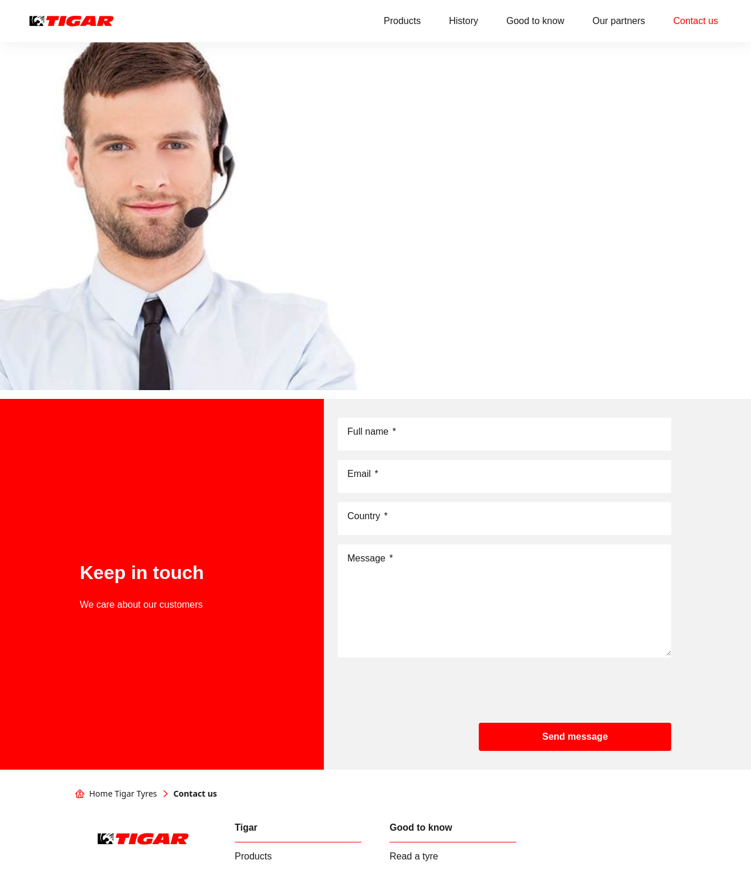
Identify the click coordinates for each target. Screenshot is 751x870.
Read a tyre (414, 856)
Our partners (619, 21)
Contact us (696, 21)
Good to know (535, 21)
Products (402, 21)
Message (370, 558)
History (463, 21)
